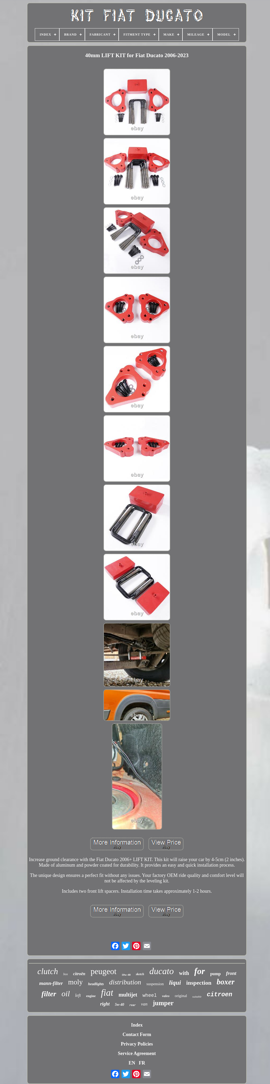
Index (137, 1025)
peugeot (103, 971)
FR (142, 1063)
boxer (226, 982)
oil (65, 993)
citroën (79, 973)
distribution (125, 982)
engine (91, 996)
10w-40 (126, 974)
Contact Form (137, 1034)
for (199, 971)
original (181, 996)
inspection (198, 982)
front (231, 973)
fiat (107, 993)
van (144, 1004)
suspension (155, 984)
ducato (162, 971)
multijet (127, 995)
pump (215, 973)
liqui (175, 982)
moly (75, 982)
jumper (163, 1003)
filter (48, 994)
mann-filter (51, 983)
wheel (150, 995)
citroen (219, 994)
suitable (196, 996)
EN (132, 1063)
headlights (96, 984)
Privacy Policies (137, 1044)
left (78, 995)
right (105, 1004)
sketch (140, 974)
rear (132, 1005)
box (65, 974)
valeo (166, 996)
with (184, 973)
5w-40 (119, 1005)
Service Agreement (137, 1053)
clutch (47, 971)
